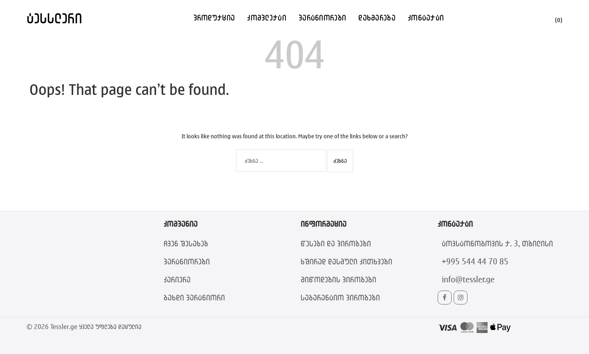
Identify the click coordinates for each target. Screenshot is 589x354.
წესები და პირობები (336, 243)
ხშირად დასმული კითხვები (346, 261)
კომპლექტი (266, 17)
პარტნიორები (322, 17)
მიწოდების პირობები (338, 279)
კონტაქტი (426, 17)
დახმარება (377, 17)
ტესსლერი (54, 18)
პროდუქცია (214, 17)
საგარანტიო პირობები (340, 297)
